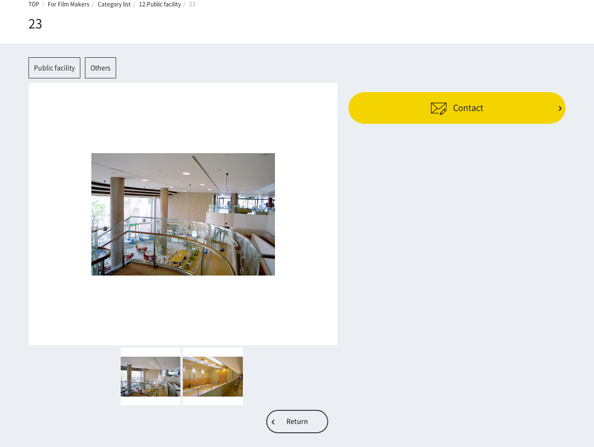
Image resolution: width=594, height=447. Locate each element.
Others (100, 68)
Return (297, 421)
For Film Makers (69, 4)
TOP (33, 4)
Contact (457, 108)
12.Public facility (160, 4)
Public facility (54, 68)
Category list (114, 4)
